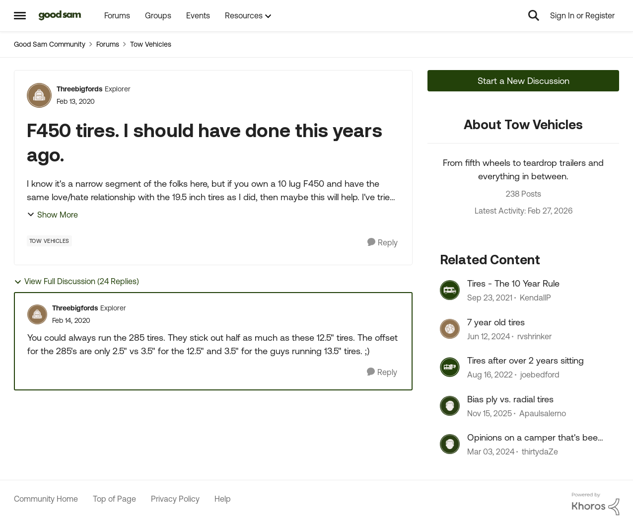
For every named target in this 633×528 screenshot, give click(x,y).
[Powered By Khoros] (596, 504)
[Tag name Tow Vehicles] (49, 240)
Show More (52, 214)
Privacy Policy (175, 498)
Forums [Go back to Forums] (107, 44)
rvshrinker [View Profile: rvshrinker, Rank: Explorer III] (534, 336)
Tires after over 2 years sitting (525, 360)
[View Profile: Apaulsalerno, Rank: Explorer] (450, 406)
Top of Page (114, 498)
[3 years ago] (490, 375)
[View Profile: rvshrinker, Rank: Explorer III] (450, 329)
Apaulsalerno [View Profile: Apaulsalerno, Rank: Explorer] (542, 413)
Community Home (46, 498)
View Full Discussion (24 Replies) (76, 281)
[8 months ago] (489, 413)
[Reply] (382, 242)
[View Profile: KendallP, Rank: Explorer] (450, 290)
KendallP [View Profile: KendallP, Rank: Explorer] (535, 298)
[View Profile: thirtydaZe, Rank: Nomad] (450, 444)
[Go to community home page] (60, 15)
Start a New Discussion (523, 80)
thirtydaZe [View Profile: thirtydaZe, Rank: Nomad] (540, 451)
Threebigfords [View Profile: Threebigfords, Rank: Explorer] (79, 89)
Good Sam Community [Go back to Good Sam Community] (49, 44)
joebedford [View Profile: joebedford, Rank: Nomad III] (540, 375)
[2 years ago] (488, 336)
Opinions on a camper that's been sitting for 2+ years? (535, 437)
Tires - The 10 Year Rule (513, 283)
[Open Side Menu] (20, 15)
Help (222, 498)
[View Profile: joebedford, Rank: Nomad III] (450, 367)
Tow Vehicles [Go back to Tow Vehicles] (150, 44)
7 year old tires (496, 322)
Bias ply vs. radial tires (510, 399)
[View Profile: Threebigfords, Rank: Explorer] (39, 95)
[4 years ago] (489, 298)
